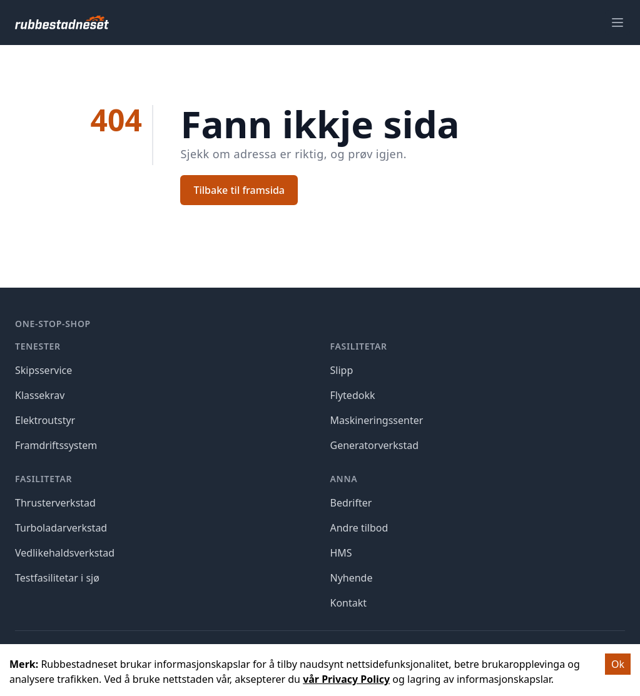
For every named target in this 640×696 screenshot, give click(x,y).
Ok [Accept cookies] (617, 664)
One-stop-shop (53, 324)
